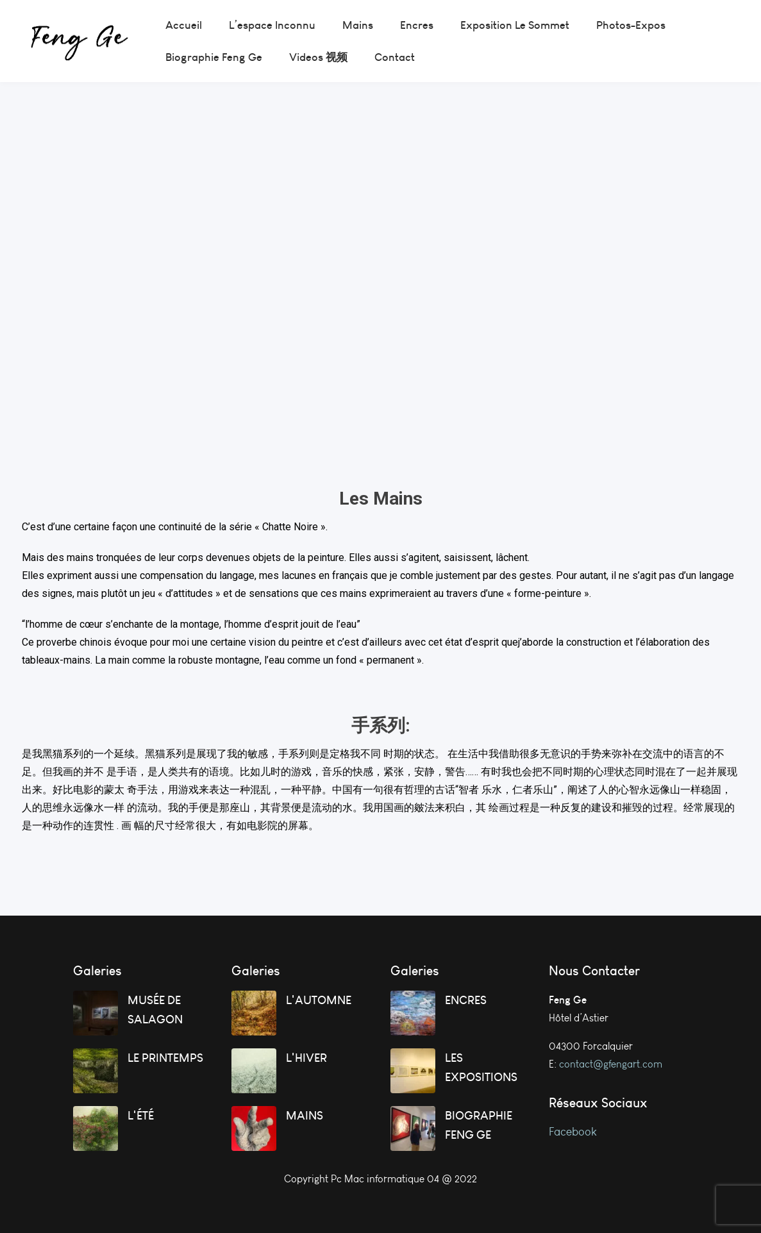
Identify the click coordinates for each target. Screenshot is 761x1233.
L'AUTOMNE (318, 1000)
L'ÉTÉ (141, 1115)
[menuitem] (183, 25)
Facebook (574, 1132)
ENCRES (466, 1000)
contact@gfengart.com (610, 1064)
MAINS (304, 1115)
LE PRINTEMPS (165, 1057)
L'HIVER (306, 1057)
